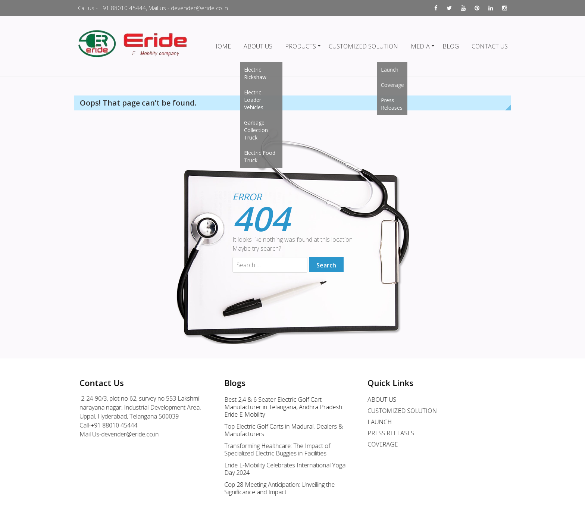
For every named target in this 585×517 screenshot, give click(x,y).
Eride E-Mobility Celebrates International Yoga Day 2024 (280, 468)
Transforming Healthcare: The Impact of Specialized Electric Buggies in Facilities (273, 449)
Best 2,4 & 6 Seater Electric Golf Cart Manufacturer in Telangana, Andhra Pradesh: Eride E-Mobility (279, 407)
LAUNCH (375, 422)
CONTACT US (490, 46)
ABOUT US (258, 46)
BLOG (450, 46)
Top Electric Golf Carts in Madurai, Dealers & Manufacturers (279, 430)
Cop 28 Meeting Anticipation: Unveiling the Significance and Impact (275, 488)
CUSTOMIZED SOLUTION (363, 46)
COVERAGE (378, 444)
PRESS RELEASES (386, 433)
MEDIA (420, 46)
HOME (222, 46)
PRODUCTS (300, 46)
